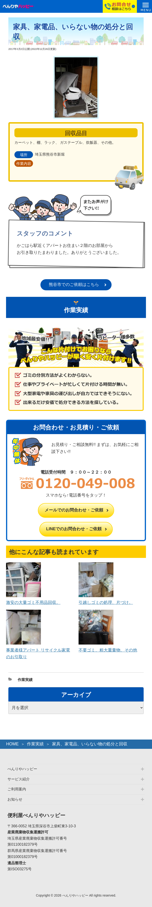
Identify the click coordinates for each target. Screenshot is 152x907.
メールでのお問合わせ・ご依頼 (74, 510)
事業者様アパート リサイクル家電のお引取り (38, 650)
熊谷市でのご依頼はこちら (74, 284)
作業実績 (25, 680)
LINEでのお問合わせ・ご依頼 (74, 529)
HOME (12, 744)
